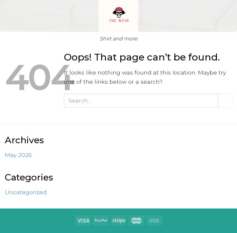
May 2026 (18, 155)
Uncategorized (26, 192)
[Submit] (225, 100)
